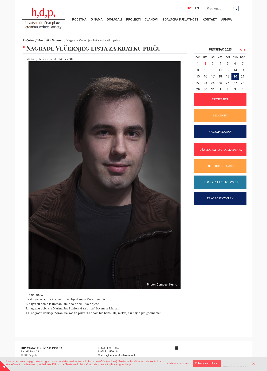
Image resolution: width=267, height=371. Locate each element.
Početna (79, 19)
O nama (97, 19)
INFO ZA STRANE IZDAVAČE (220, 182)
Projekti (133, 19)
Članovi (151, 19)
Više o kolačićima (178, 363)
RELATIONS (220, 115)
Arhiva (226, 19)
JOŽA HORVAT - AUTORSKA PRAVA (220, 149)
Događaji (114, 19)
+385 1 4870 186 (109, 351)
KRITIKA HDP (220, 99)
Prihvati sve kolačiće (207, 363)
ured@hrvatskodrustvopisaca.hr (118, 355)
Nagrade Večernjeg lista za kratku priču (93, 40)
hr (189, 8)
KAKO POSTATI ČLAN (220, 198)
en (197, 8)
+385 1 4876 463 (110, 348)
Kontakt (210, 19)
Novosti (43, 40)
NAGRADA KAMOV (220, 131)
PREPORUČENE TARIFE (220, 166)
